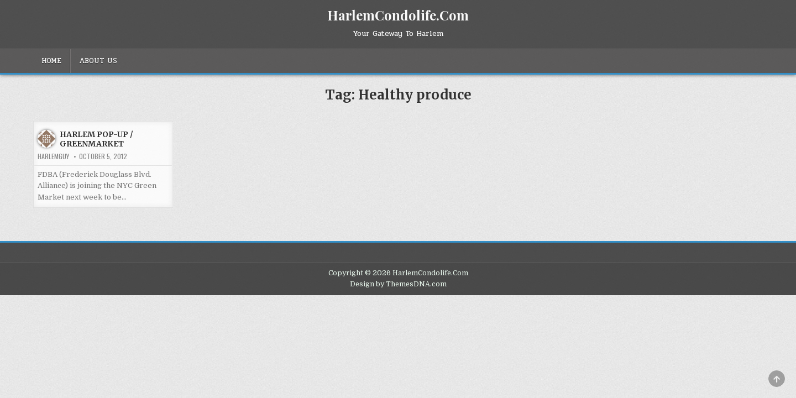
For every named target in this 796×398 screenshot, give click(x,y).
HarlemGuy (53, 156)
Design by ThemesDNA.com (398, 284)
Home (51, 60)
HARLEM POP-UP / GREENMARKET (96, 139)
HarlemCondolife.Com (398, 15)
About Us (98, 60)
